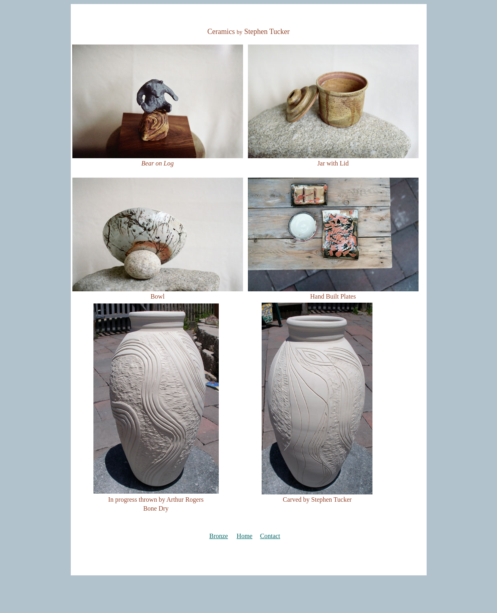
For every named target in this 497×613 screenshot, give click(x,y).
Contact (270, 535)
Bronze (218, 535)
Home (244, 535)
